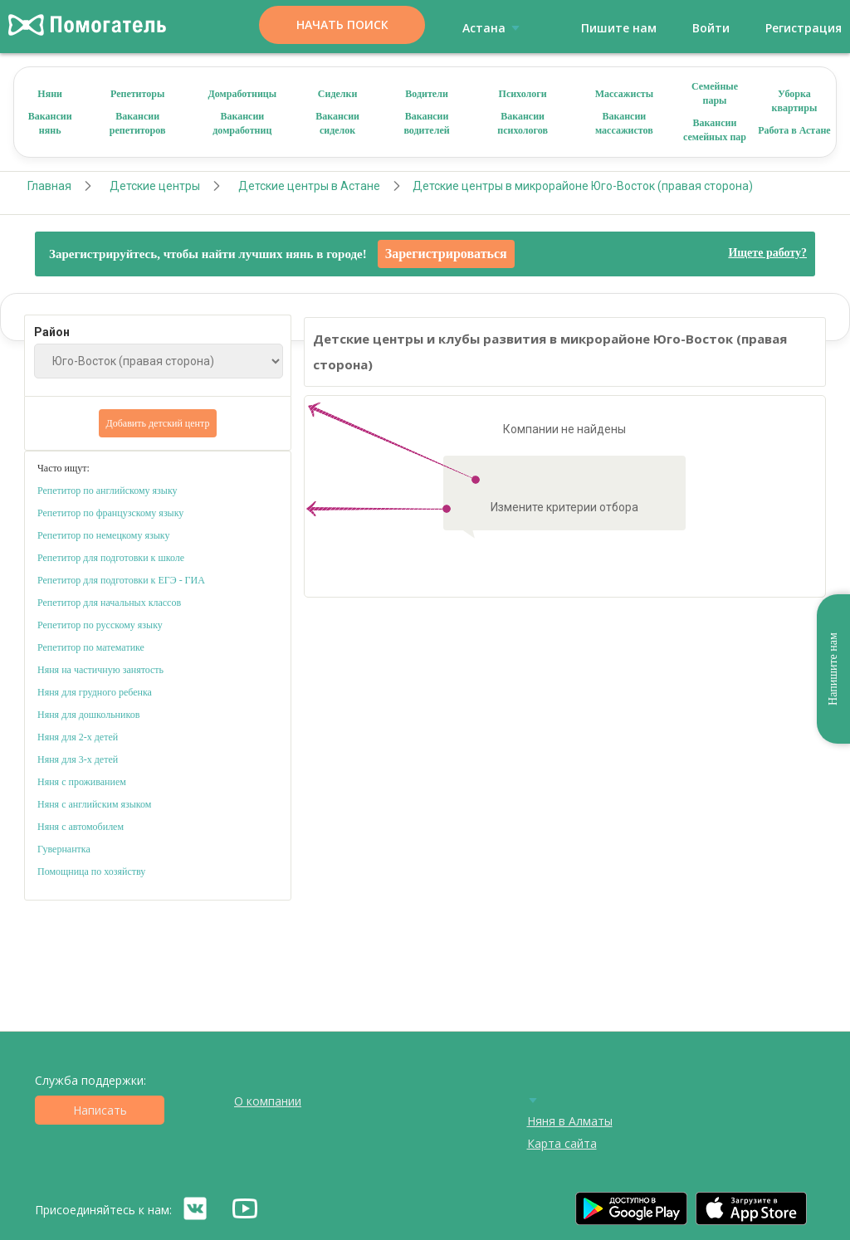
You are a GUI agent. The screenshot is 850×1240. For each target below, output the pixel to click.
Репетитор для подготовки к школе (110, 558)
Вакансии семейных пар (714, 130)
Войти (711, 28)
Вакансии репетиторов (138, 123)
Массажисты (624, 94)
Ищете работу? (767, 253)
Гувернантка (63, 849)
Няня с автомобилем (80, 826)
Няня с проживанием (81, 782)
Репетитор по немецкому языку (103, 535)
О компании (267, 1101)
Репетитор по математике (90, 647)
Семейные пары (714, 93)
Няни (49, 94)
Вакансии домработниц (241, 123)
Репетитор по (65, 513)
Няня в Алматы (570, 1121)
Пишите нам (619, 28)
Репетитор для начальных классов (109, 602)
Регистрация (803, 28)
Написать (100, 1110)
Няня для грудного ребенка (94, 692)
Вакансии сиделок (337, 123)
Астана (493, 27)
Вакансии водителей (426, 123)
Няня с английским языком (94, 804)
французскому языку (140, 513)
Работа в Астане (794, 130)
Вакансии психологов (522, 123)
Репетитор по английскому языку (107, 490)
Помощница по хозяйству (91, 871)
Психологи (523, 94)
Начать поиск (342, 24)
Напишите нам (833, 669)
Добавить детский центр (158, 423)
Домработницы (242, 94)
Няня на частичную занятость (100, 670)
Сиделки (338, 94)
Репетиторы (137, 94)
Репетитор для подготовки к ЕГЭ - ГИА (121, 580)
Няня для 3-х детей (77, 759)
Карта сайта (562, 1143)
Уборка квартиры (795, 101)
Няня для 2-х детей (77, 737)
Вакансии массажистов (624, 123)
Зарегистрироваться (446, 254)
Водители (426, 94)
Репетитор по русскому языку (100, 625)
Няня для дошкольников (88, 714)
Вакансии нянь (50, 123)
